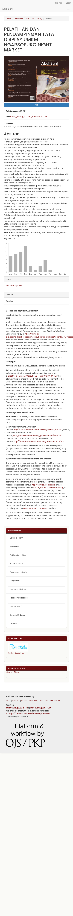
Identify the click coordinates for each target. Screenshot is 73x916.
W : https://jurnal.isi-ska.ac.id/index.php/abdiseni (28, 713)
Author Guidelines (18, 589)
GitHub (36, 487)
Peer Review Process (19, 598)
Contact (13, 623)
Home (8, 18)
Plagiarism (15, 580)
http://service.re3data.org (43, 485)
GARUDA (16, 700)
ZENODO (27, 508)
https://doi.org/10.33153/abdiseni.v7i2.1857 (29, 116)
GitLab (43, 487)
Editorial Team (16, 538)
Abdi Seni (7, 8)
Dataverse (42, 508)
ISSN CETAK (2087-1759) (41, 708)
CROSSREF (43, 700)
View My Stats (12, 672)
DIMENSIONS (54, 700)
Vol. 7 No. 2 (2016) (34, 18)
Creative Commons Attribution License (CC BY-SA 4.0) (32, 376)
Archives (19, 18)
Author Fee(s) (16, 606)
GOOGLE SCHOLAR (29, 700)
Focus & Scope (16, 563)
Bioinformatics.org (55, 487)
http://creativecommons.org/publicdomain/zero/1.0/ (37, 435)
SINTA (8, 700)
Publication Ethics (18, 555)
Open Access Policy (19, 572)
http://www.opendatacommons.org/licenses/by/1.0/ (38, 429)
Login (68, 3)
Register (58, 3)
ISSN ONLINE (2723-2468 (17, 708)
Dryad (34, 508)
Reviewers (14, 546)
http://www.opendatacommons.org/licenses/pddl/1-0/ (39, 441)
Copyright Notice (17, 615)
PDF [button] (36, 105)
